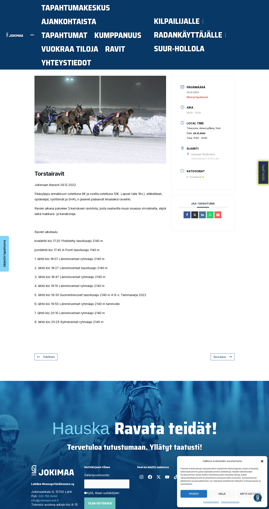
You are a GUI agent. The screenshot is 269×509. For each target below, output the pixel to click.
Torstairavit (195, 190)
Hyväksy (194, 494)
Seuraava (222, 370)
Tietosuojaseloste (230, 502)
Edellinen (46, 370)
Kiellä (222, 494)
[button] (262, 461)
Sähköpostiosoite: (97, 489)
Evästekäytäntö (211, 502)
